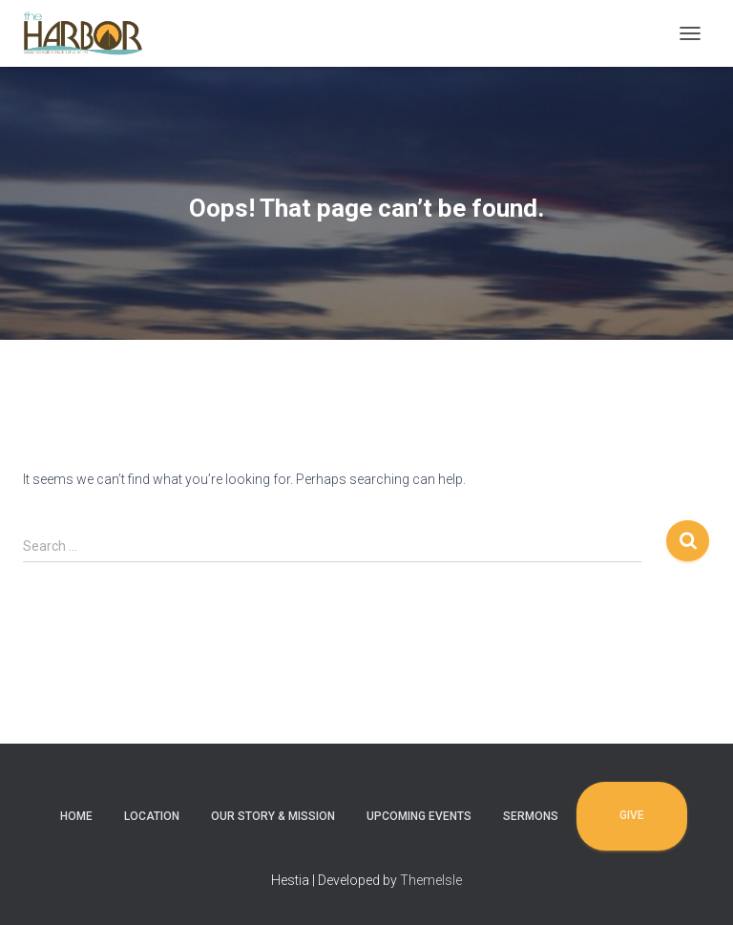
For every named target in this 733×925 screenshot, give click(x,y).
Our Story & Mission (273, 816)
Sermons (530, 816)
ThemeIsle (431, 880)
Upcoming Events (418, 816)
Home (76, 816)
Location (151, 816)
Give (631, 815)
